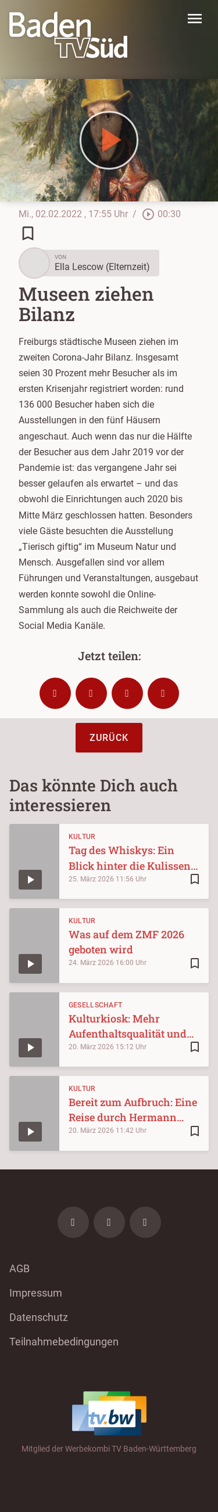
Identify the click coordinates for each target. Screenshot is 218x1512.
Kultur (82, 836)
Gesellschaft (96, 1005)
